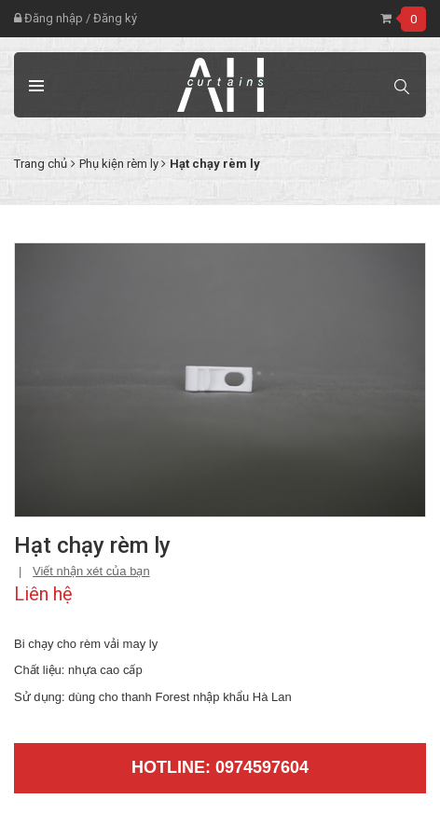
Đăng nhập (48, 18)
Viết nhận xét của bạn (91, 571)
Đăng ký (115, 18)
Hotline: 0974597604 (220, 767)
